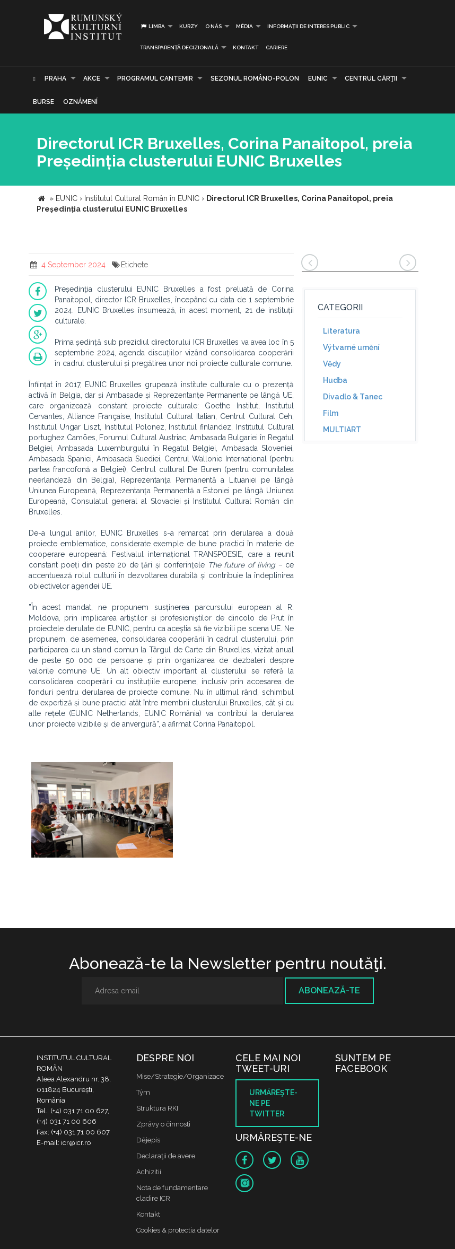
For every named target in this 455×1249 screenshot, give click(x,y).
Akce (91, 78)
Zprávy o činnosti (163, 1124)
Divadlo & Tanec (352, 396)
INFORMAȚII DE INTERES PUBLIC (308, 26)
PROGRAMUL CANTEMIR (155, 78)
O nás (213, 26)
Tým (143, 1092)
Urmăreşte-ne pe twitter (273, 1103)
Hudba (335, 380)
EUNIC (318, 78)
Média (244, 26)
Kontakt (245, 47)
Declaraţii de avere (165, 1156)
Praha (55, 78)
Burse (43, 102)
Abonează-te (329, 990)
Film (330, 413)
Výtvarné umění (351, 347)
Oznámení (80, 102)
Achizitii (148, 1172)
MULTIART (342, 429)
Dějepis (148, 1140)
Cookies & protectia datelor (178, 1230)
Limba (152, 26)
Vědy (332, 364)
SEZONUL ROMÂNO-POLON (255, 78)
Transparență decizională (179, 47)
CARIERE (276, 47)
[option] (102, 811)
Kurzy (188, 26)
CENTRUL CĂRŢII (371, 78)
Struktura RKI (157, 1108)
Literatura (341, 331)
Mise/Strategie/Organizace (180, 1076)
